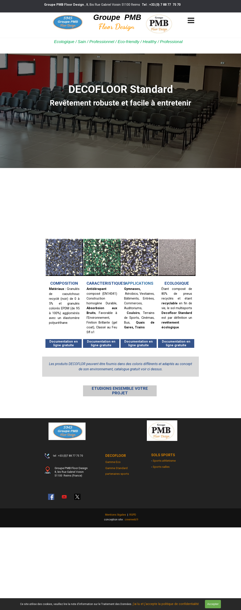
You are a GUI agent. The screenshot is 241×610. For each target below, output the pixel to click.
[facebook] (51, 496)
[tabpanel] (116, 4)
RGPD (132, 514)
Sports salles (161, 466)
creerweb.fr (131, 519)
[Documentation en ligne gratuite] (63, 343)
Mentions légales (115, 514)
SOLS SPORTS (163, 455)
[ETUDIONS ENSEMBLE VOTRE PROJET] (120, 390)
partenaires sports (117, 473)
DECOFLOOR (115, 456)
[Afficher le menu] (191, 20)
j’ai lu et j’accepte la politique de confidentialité (167, 604)
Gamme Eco (113, 462)
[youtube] (64, 496)
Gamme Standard (116, 468)
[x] (77, 496)
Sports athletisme (164, 460)
